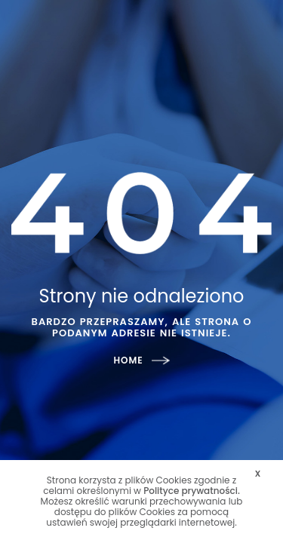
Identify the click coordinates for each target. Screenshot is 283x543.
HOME (141, 360)
